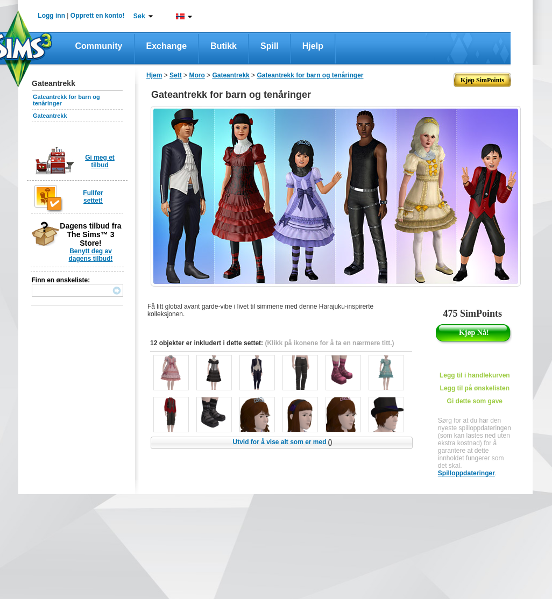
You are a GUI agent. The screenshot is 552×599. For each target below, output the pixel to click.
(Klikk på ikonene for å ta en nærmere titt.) (329, 343)
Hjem (154, 75)
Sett (175, 75)
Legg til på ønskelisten (474, 388)
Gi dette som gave (475, 401)
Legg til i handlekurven (475, 375)
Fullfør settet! (93, 196)
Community (99, 46)
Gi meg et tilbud (100, 161)
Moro (196, 75)
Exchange (166, 46)
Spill (269, 46)
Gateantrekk (50, 115)
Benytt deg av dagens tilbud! (91, 254)
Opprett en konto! (97, 15)
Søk (139, 16)
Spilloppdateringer (466, 473)
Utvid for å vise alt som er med (282, 442)
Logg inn (51, 15)
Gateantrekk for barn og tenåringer (310, 75)
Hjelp (312, 46)
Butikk (223, 46)
